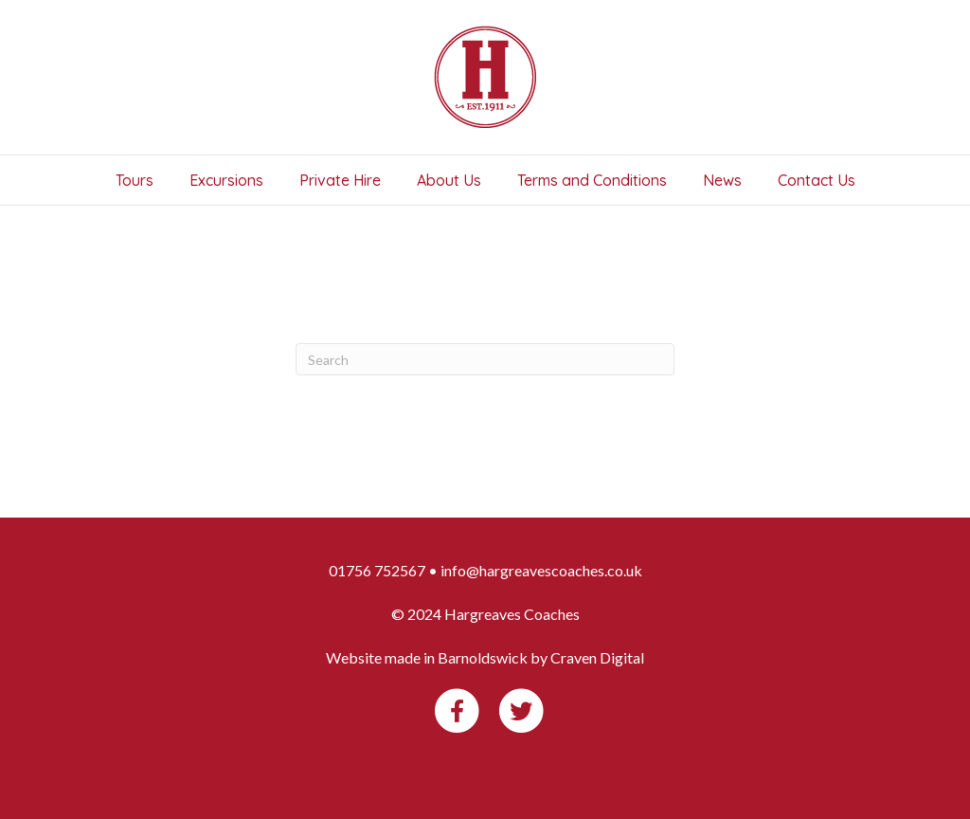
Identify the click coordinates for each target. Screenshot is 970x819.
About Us (449, 180)
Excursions (226, 180)
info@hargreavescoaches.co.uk (541, 570)
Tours (134, 180)
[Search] (485, 359)
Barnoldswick (483, 657)
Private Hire (340, 180)
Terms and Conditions (592, 180)
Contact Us (816, 180)
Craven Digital (597, 657)
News (722, 180)
